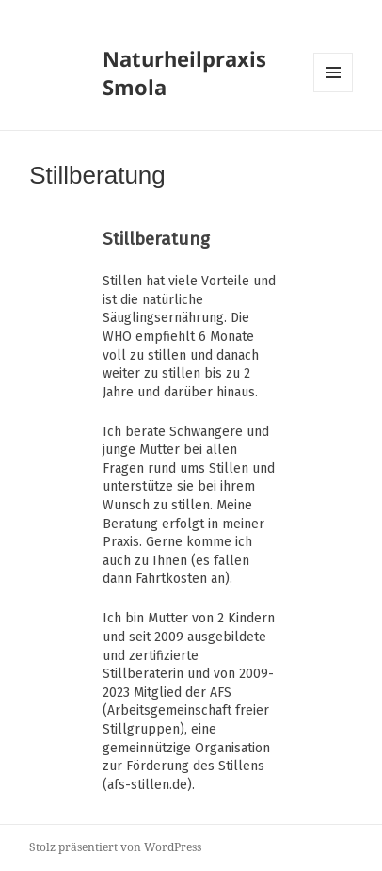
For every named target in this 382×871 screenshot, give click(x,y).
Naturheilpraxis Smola (184, 72)
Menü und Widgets (333, 91)
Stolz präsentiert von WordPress (115, 847)
